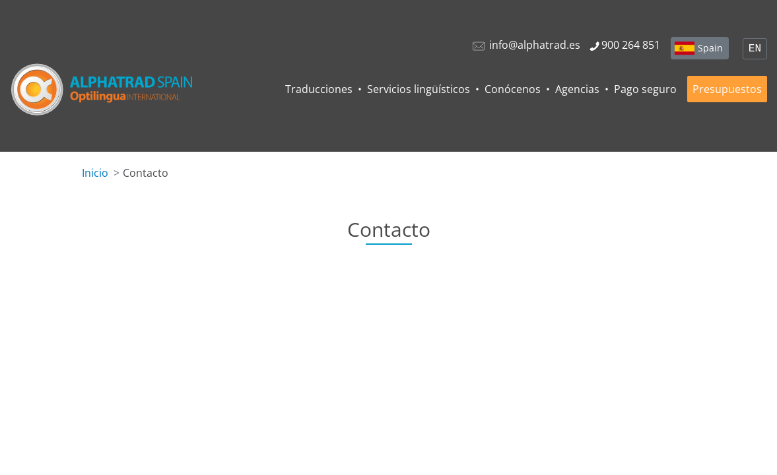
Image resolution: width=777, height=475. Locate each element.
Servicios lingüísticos (418, 89)
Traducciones (319, 89)
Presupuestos (727, 89)
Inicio (95, 173)
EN (755, 49)
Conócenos (513, 89)
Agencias (577, 89)
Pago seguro (645, 89)
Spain (710, 48)
